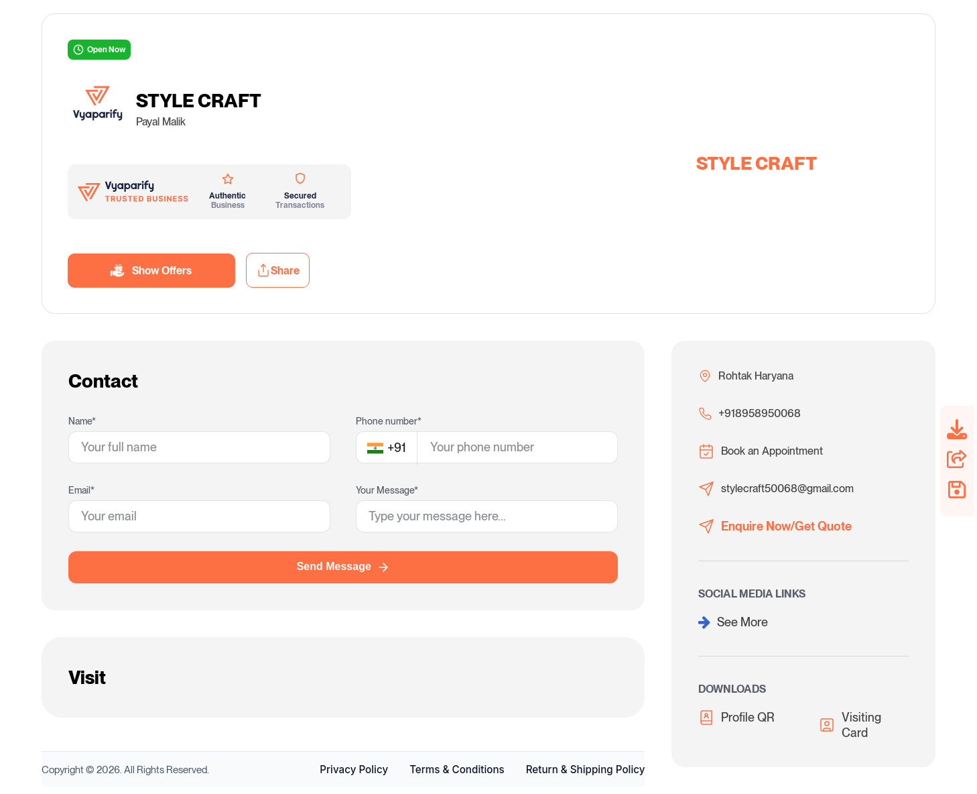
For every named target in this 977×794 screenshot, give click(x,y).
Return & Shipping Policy (585, 769)
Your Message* (387, 490)
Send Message (343, 567)
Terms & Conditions (457, 769)
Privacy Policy (354, 769)
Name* (82, 421)
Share (278, 270)
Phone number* (388, 421)
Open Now (99, 49)
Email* (81, 490)
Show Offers (151, 271)
